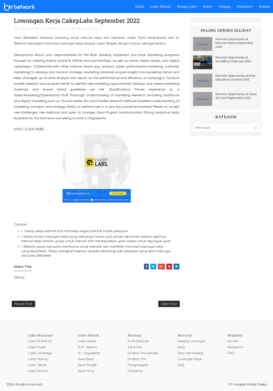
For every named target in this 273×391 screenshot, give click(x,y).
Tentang (225, 6)
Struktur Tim (137, 359)
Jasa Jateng (77, 28)
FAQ (180, 365)
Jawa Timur (86, 371)
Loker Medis (87, 341)
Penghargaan (138, 365)
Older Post (169, 304)
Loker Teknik (37, 365)
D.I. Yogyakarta (89, 353)
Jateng (92, 28)
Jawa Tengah (87, 365)
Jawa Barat (86, 359)
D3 (42, 28)
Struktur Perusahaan (143, 353)
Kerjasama (235, 347)
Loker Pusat (37, 347)
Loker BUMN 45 (40, 341)
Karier (207, 6)
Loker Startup (38, 359)
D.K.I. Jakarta (87, 347)
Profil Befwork (138, 341)
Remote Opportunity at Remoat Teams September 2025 (234, 42)
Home (139, 6)
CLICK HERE (34, 129)
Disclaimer (245, 6)
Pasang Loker (187, 6)
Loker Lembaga (40, 353)
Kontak (264, 6)
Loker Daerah (160, 6)
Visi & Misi (135, 347)
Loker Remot (38, 371)
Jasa (65, 28)
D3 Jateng (53, 28)
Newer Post (23, 304)
